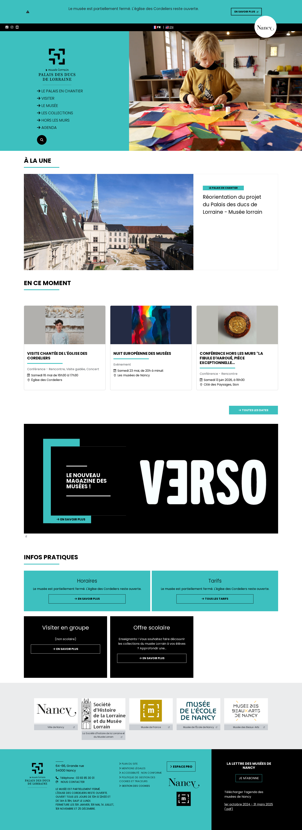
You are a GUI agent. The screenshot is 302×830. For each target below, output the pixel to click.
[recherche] (42, 140)
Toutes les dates (255, 410)
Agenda (49, 127)
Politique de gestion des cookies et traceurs (137, 779)
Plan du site (130, 764)
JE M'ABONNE (249, 778)
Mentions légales (133, 768)
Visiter (47, 98)
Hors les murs (55, 120)
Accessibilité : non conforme (142, 773)
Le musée (49, 105)
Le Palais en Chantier (62, 91)
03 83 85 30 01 (85, 778)
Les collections (57, 113)
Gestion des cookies (136, 786)
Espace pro (182, 766)
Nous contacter (73, 782)
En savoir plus (244, 11)
